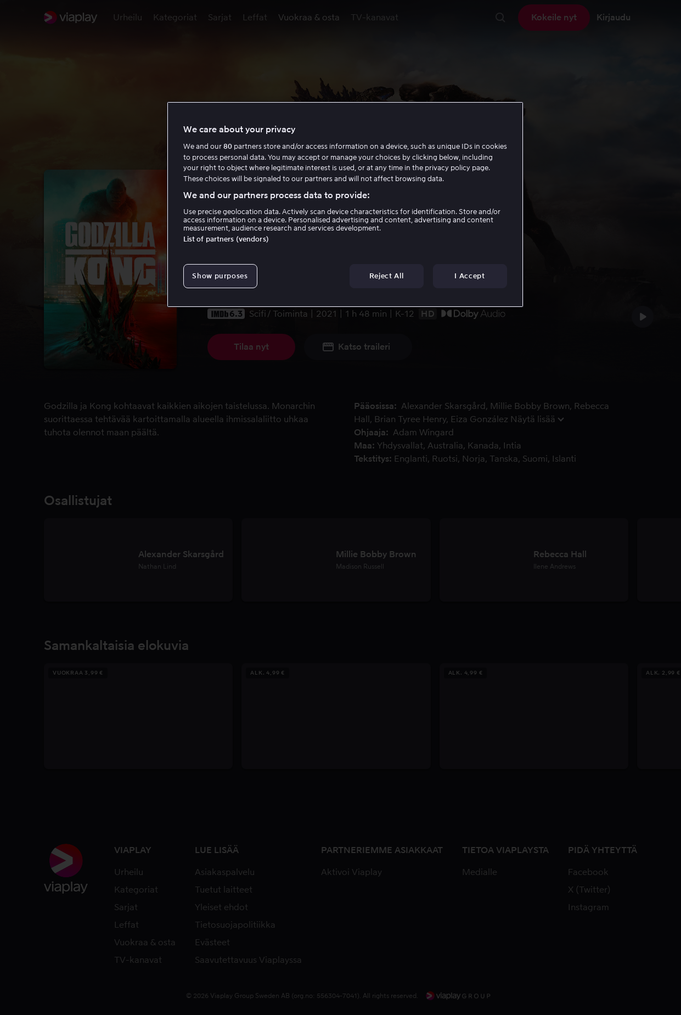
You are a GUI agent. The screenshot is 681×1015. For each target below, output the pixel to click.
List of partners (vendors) (226, 239)
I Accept (469, 276)
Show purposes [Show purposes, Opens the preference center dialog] (219, 276)
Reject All (386, 276)
